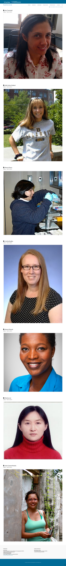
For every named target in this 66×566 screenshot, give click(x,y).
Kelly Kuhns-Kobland (10, 85)
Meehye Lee (8, 398)
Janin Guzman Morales (10, 465)
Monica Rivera (8, 167)
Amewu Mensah (9, 329)
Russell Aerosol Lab (7, 4)
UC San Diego (37, 562)
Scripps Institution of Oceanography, (30, 562)
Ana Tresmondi (8, 10)
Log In (40, 562)
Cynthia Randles (9, 241)
